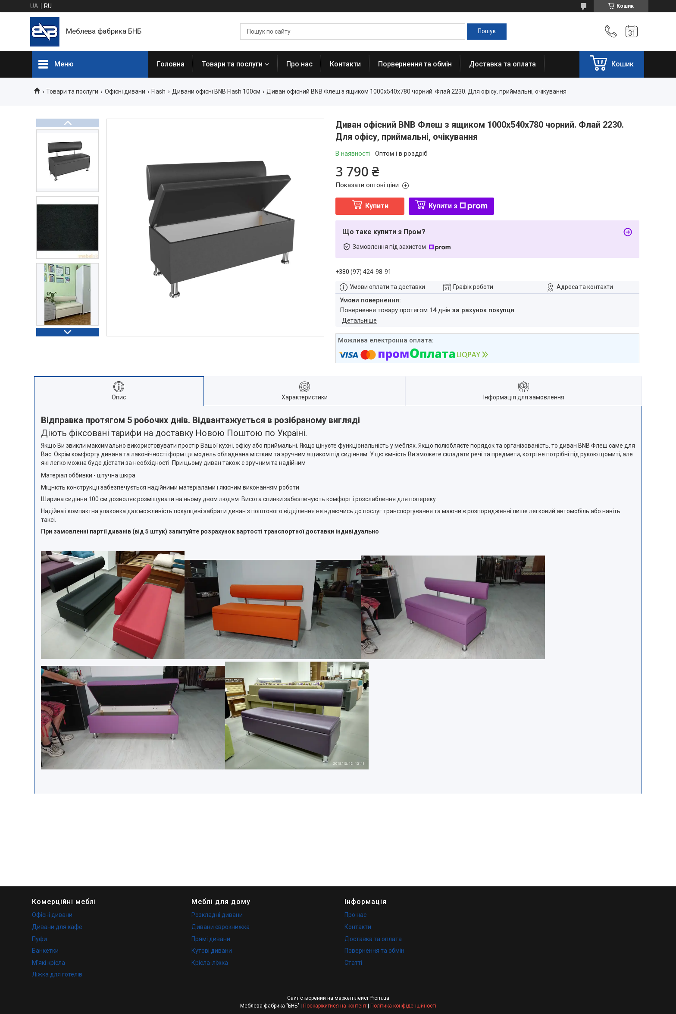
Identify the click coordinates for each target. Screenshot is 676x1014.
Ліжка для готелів (57, 974)
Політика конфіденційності (403, 1006)
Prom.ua (379, 998)
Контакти (345, 64)
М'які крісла (48, 962)
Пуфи (39, 939)
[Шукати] (487, 31)
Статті (353, 962)
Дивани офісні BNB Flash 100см (216, 91)
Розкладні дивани (217, 914)
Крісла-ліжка (209, 962)
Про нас (299, 64)
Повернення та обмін (374, 950)
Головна (171, 64)
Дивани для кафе (57, 926)
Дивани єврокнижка (220, 926)
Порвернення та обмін (415, 64)
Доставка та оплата (502, 64)
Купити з (458, 206)
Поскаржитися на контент (334, 1006)
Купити (376, 206)
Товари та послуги (232, 64)
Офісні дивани (125, 91)
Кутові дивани (211, 950)
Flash (158, 91)
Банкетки (45, 950)
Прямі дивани (210, 939)
